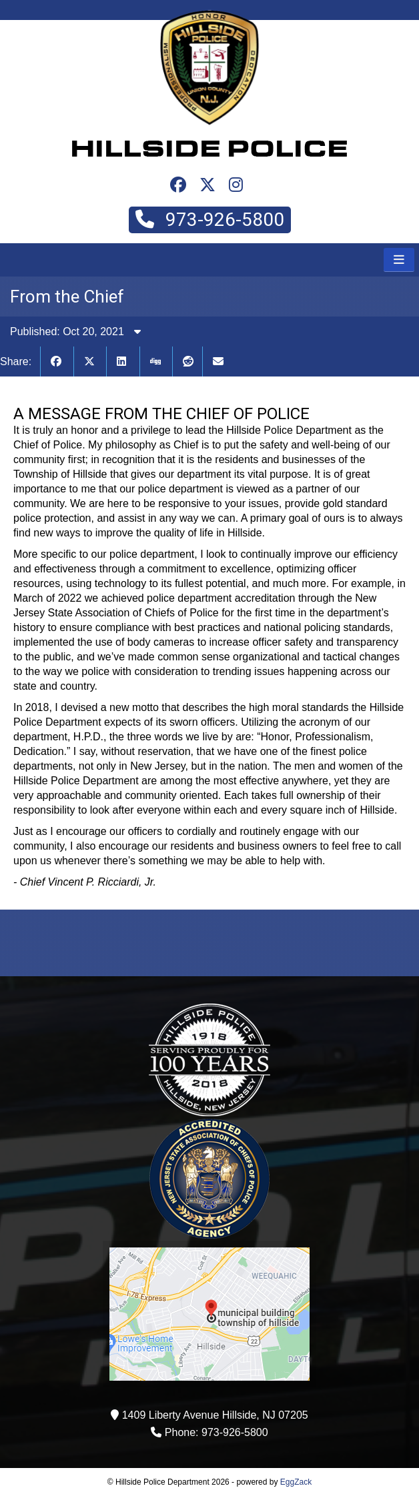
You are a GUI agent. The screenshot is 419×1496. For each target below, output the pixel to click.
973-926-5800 (209, 220)
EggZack (296, 1482)
